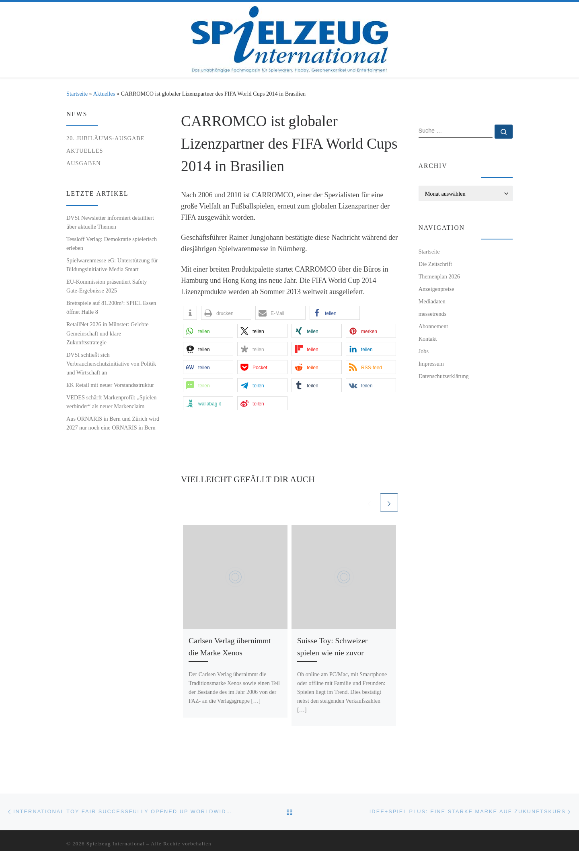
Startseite (77, 93)
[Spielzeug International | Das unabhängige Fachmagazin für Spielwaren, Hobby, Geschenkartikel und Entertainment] (289, 38)
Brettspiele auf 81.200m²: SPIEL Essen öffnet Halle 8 (111, 307)
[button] (190, 313)
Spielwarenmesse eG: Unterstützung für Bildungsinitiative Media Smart (112, 264)
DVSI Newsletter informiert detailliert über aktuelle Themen (110, 222)
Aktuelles (104, 93)
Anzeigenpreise (436, 289)
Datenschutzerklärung (444, 376)
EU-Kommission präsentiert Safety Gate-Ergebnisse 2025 (106, 286)
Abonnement (433, 326)
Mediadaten (432, 301)
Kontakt (428, 338)
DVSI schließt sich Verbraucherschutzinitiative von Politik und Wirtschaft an (111, 364)
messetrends (433, 314)
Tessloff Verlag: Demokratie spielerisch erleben (111, 243)
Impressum (431, 363)
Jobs (424, 351)
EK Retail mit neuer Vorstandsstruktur (110, 385)
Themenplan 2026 (439, 276)
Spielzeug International (115, 844)
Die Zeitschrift (435, 264)
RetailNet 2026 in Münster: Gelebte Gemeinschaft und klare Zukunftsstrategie (107, 333)
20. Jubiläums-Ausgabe (105, 138)
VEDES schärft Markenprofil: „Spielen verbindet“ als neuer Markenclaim (111, 401)
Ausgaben (83, 163)
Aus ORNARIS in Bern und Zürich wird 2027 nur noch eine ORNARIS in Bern (112, 423)
